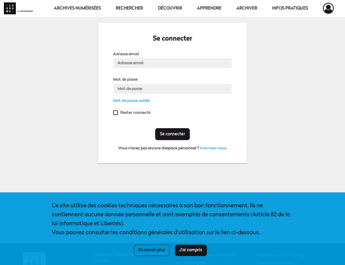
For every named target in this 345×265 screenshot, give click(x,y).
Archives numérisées (77, 8)
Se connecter (172, 134)
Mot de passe (125, 79)
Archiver (246, 8)
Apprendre (209, 8)
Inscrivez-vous (213, 148)
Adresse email (126, 54)
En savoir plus (151, 250)
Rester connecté (135, 113)
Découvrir (170, 8)
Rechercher (129, 8)
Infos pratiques (290, 8)
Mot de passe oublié (131, 101)
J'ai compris (190, 250)
